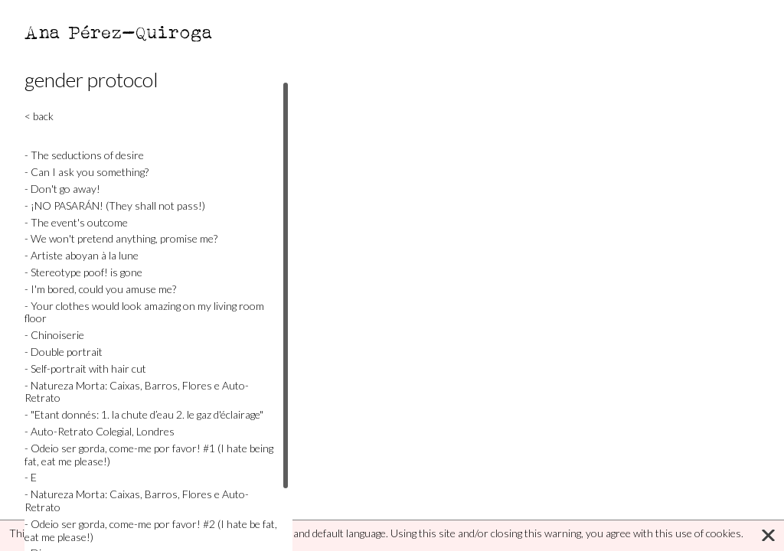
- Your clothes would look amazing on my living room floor (144, 312)
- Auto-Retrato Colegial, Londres (99, 431)
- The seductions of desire (84, 154)
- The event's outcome (76, 222)
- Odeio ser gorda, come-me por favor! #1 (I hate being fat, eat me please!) (148, 455)
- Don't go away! (62, 188)
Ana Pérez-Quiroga (119, 31)
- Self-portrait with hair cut (85, 368)
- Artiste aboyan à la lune (81, 255)
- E (30, 477)
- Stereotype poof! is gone (83, 272)
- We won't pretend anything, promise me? (120, 238)
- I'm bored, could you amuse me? (100, 288)
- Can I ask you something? (86, 171)
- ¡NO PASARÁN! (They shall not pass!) (114, 205)
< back (39, 115)
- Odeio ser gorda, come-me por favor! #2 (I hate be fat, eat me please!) (150, 530)
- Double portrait (63, 351)
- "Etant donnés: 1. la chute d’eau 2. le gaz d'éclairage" (143, 414)
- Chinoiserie (54, 334)
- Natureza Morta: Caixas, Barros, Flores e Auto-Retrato (136, 392)
